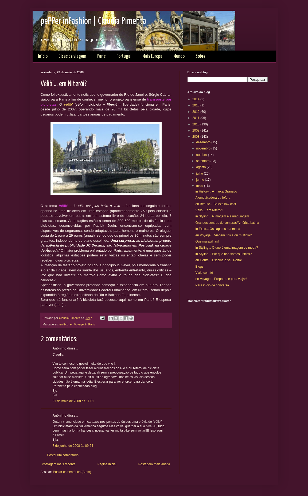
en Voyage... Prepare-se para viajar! (221, 279)
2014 (196, 99)
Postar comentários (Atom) (72, 472)
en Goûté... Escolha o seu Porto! (218, 260)
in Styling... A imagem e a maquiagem (222, 216)
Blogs (199, 266)
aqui (59, 305)
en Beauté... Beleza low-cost (215, 204)
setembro (203, 161)
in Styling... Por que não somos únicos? (223, 254)
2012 (196, 112)
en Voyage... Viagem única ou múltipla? (223, 235)
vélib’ (68, 104)
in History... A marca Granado (216, 191)
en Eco (64, 324)
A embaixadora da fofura (212, 197)
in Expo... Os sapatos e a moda (217, 229)
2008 (196, 137)
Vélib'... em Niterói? (209, 210)
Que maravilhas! (207, 241)
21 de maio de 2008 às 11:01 (73, 401)
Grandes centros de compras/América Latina (227, 223)
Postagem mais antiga (154, 464)
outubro (202, 155)
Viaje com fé (204, 273)
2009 (196, 130)
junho (200, 180)
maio (200, 186)
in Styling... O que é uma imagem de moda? (226, 247)
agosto (201, 167)
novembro (203, 148)
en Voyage (77, 324)
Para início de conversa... (213, 285)
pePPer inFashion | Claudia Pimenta (93, 21)
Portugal (123, 56)
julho (200, 173)
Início (43, 56)
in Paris (90, 324)
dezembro (203, 142)
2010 (196, 124)
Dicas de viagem (72, 56)
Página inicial (107, 464)
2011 (196, 118)
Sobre (200, 56)
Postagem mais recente (59, 464)
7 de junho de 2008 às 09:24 (73, 446)
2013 (196, 105)
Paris (101, 56)
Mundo (179, 56)
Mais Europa (152, 56)
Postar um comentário (63, 455)
